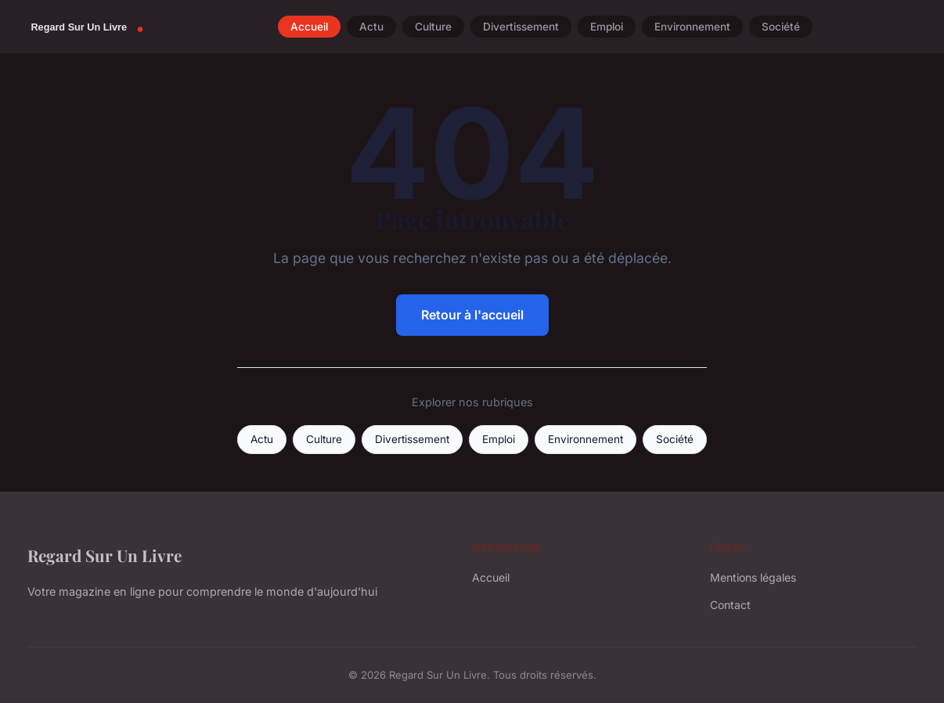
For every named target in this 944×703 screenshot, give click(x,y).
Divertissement (521, 26)
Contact (730, 604)
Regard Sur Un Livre (104, 555)
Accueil (309, 26)
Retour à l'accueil (472, 315)
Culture (433, 26)
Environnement (692, 26)
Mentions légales (753, 577)
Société (781, 26)
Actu (371, 26)
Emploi (606, 26)
